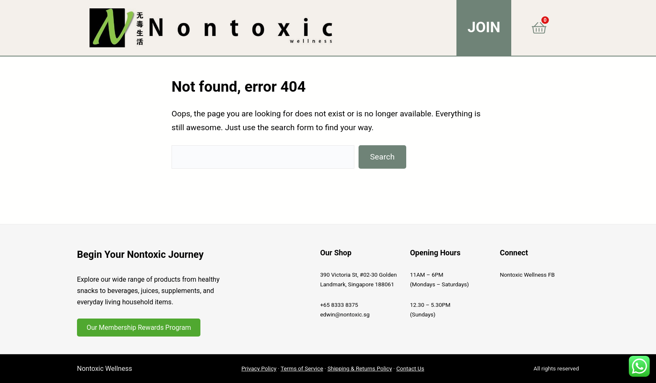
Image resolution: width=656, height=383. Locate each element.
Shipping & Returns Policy (360, 368)
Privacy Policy (259, 368)
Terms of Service (302, 368)
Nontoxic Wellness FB (527, 274)
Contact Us (410, 368)
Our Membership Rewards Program (139, 328)
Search (382, 157)
